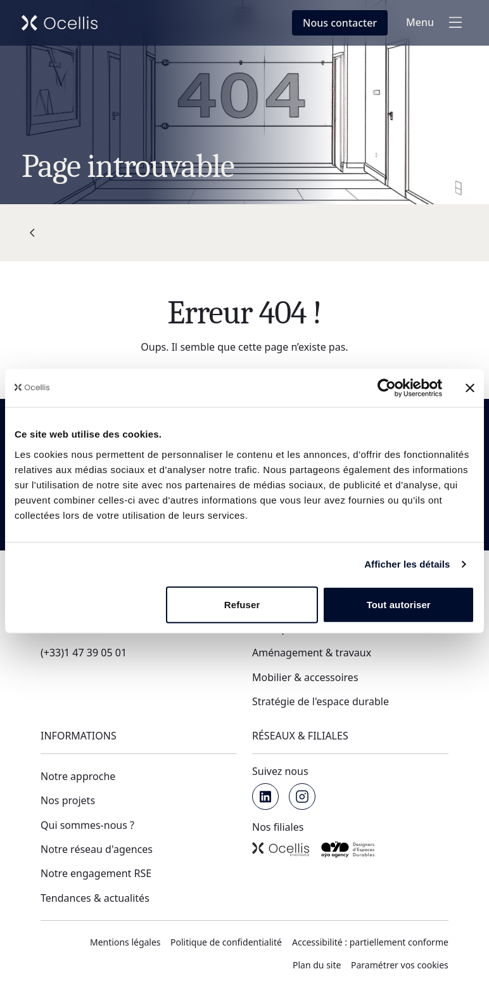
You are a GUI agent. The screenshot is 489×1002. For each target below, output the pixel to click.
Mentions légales (125, 942)
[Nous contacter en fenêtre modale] (340, 23)
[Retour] (32, 232)
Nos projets (68, 800)
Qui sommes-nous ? (87, 825)
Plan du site (317, 965)
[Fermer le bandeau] (470, 388)
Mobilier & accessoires (305, 677)
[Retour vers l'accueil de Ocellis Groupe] (60, 23)
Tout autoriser (399, 604)
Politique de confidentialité (226, 942)
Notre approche (78, 776)
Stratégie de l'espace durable (320, 701)
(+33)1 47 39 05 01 (84, 653)
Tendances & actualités (95, 898)
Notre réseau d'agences (97, 849)
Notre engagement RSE (96, 873)
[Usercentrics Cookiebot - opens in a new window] (386, 388)
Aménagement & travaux (311, 653)
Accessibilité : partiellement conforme (370, 942)
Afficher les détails (407, 564)
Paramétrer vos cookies (399, 965)
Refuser (242, 604)
